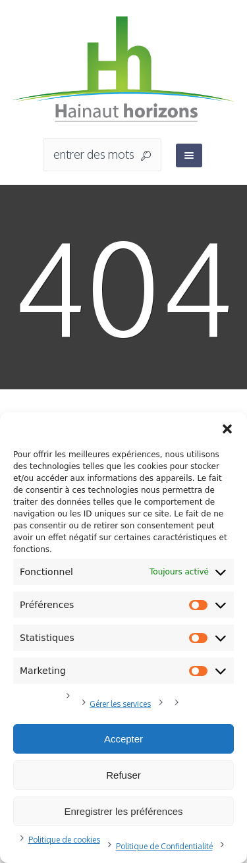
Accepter (123, 738)
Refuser (123, 775)
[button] (227, 428)
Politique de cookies (64, 840)
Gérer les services (120, 704)
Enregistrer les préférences (123, 811)
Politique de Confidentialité (164, 846)
